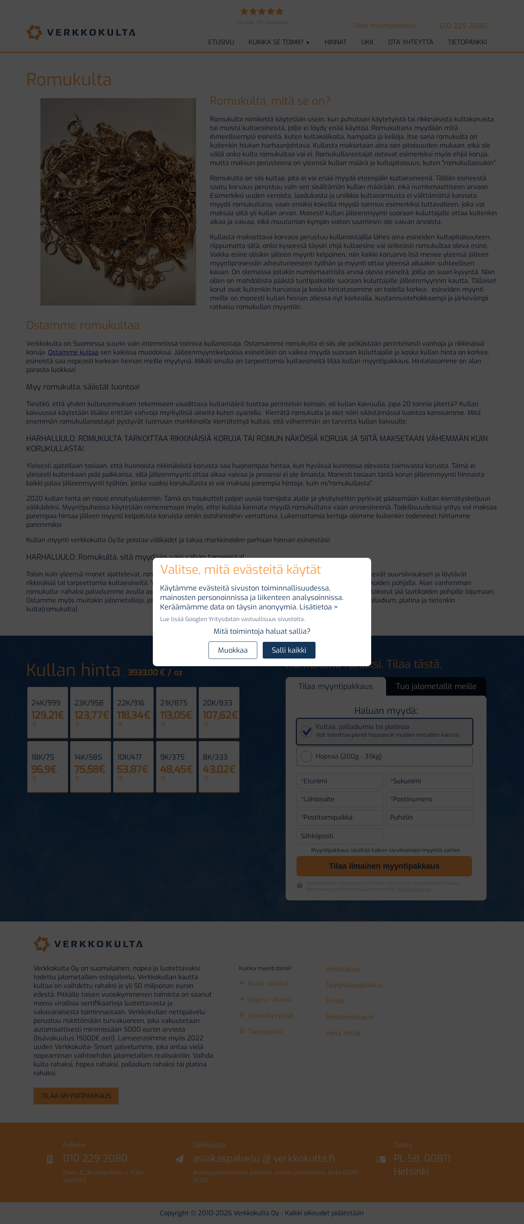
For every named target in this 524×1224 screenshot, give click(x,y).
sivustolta (291, 619)
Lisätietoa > (318, 607)
